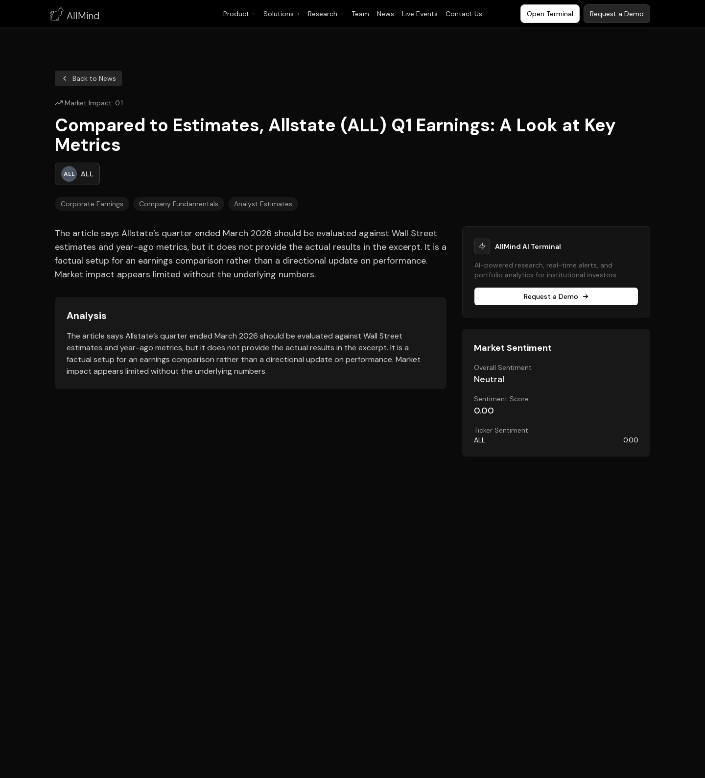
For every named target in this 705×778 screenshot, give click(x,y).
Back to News (88, 78)
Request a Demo (556, 296)
